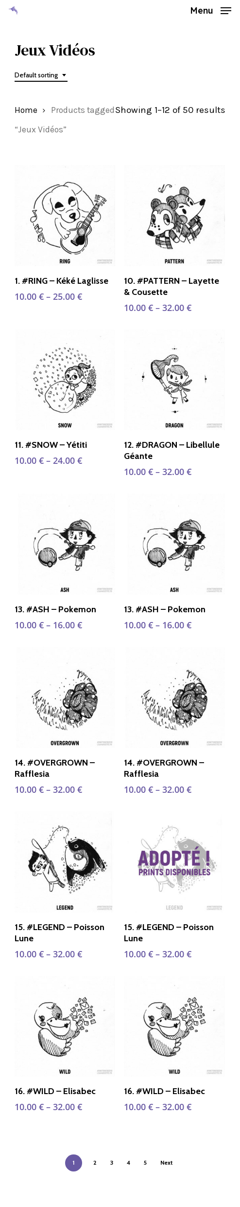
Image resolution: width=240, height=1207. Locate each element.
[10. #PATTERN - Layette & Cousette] (174, 215)
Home (26, 110)
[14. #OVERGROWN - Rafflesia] (65, 697)
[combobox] (41, 75)
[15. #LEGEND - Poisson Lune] (65, 862)
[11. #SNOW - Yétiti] (65, 380)
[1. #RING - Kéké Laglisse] (65, 215)
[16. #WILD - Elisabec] (65, 1026)
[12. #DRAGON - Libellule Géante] (174, 380)
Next (166, 1162)
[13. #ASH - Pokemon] (65, 544)
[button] (210, 9)
